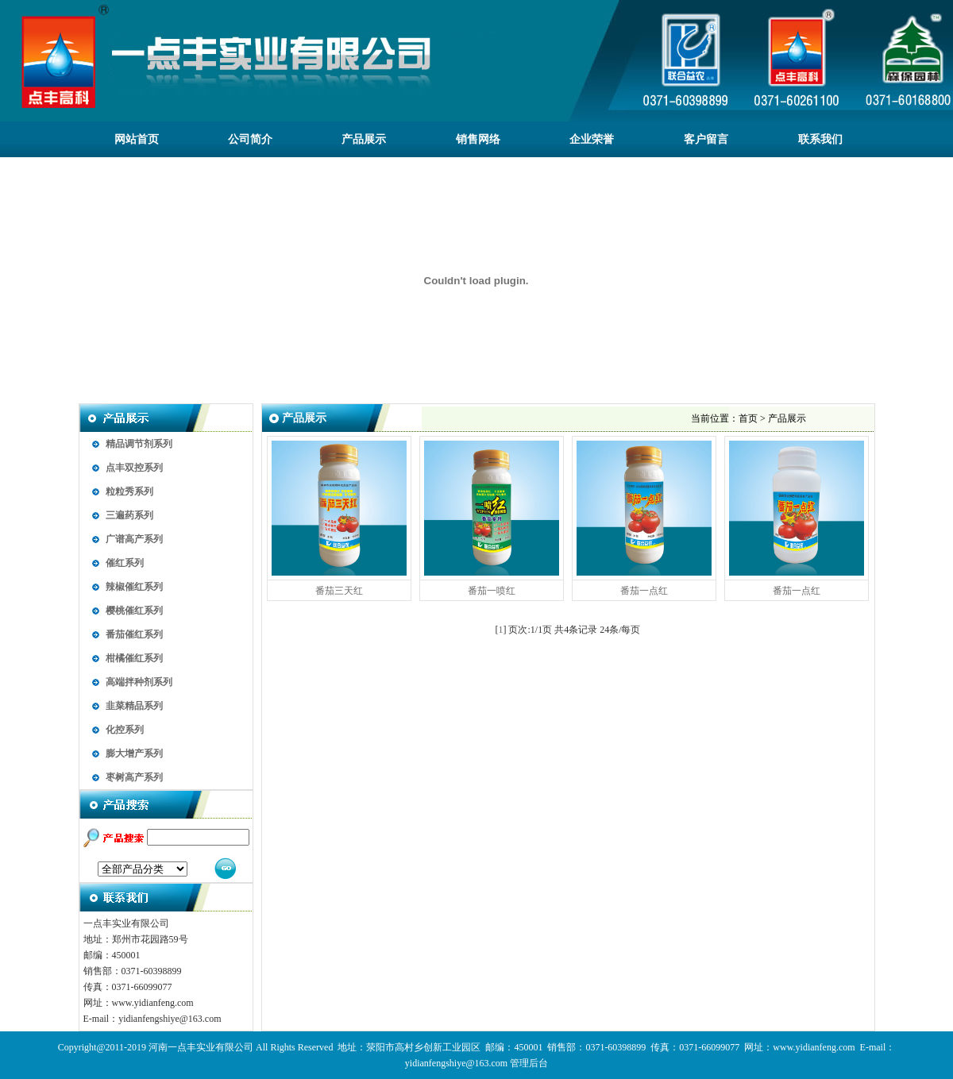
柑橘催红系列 (134, 658)
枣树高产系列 (134, 777)
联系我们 (820, 139)
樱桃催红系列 (134, 610)
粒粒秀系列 (129, 491)
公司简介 (250, 139)
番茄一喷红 (491, 590)
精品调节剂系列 (139, 443)
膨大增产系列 (134, 753)
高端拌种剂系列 (139, 682)
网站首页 (136, 139)
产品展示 (363, 139)
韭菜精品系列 (134, 705)
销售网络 (478, 139)
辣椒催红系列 (134, 586)
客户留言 (706, 139)
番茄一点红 (644, 590)
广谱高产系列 (134, 539)
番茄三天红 (339, 590)
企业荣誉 (591, 139)
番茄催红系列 (134, 634)
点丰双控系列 (134, 467)
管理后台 (529, 1063)
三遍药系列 (129, 515)
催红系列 (125, 562)
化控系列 (125, 729)
